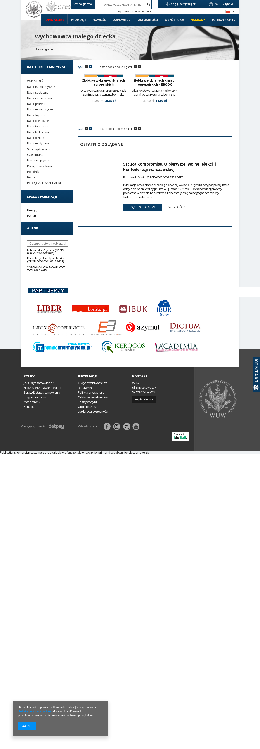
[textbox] (127, 4)
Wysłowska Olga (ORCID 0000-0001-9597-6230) (46, 267)
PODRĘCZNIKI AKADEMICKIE (44, 183)
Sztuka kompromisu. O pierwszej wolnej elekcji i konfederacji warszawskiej (169, 224)
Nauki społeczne (38, 92)
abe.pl (89, 460)
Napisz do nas (144, 406)
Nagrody (198, 20)
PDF (29, 216)
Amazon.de (74, 460)
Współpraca (174, 20)
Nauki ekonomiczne (40, 98)
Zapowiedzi (122, 20)
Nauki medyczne (38, 143)
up (90, 67)
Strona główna (45, 49)
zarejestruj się (188, 4)
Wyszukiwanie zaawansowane (135, 11)
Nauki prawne (36, 104)
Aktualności (148, 20)
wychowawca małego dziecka (75, 36)
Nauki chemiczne (38, 121)
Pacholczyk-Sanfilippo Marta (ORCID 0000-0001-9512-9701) (45, 259)
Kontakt (139, 384)
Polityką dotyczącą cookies (34, 711)
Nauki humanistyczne (41, 87)
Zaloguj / (174, 4)
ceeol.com (117, 460)
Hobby (31, 177)
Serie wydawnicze (39, 149)
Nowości (99, 20)
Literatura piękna (38, 160)
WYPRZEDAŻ (35, 81)
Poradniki (33, 172)
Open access (54, 20)
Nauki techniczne (38, 126)
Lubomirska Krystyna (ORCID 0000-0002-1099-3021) (45, 251)
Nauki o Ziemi (36, 138)
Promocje (78, 20)
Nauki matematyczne (40, 109)
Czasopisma (35, 155)
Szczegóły (176, 264)
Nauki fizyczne (36, 115)
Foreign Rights (223, 20)
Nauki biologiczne (38, 132)
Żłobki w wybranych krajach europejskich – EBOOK (155, 140)
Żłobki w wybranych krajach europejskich (103, 140)
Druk (30, 210)
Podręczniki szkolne (40, 166)
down (86, 67)
